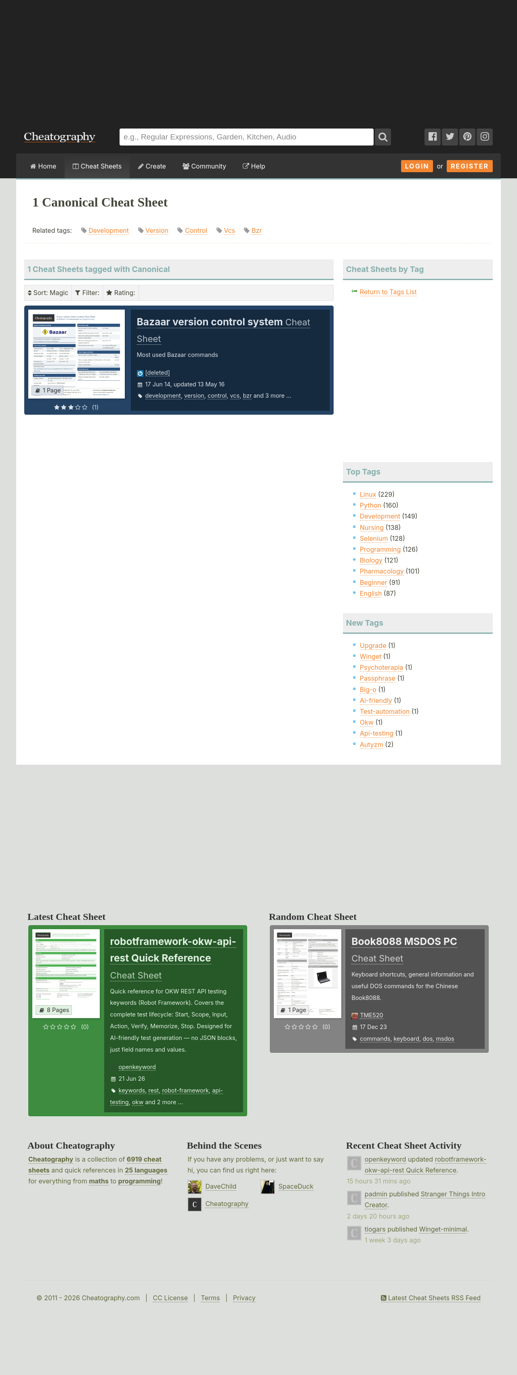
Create (152, 166)
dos (427, 1038)
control (217, 395)
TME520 (371, 1015)
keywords (132, 1090)
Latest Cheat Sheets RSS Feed (431, 1298)
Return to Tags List (388, 292)
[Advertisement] (258, 60)
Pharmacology (382, 571)
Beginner (373, 582)
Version (156, 230)
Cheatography (50, 1159)
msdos (445, 1038)
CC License (170, 1298)
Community (204, 166)
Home (43, 166)
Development (108, 230)
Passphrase (377, 678)
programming (139, 1181)
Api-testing (376, 733)
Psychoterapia (382, 667)
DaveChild (220, 1186)
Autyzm (371, 744)
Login (417, 166)
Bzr (257, 230)
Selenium (374, 538)
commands (375, 1038)
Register (470, 166)
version (194, 395)
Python (370, 505)
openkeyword (137, 1066)
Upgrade (373, 645)
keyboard (407, 1038)
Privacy (244, 1298)
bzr (247, 395)
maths (99, 1181)
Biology (371, 560)
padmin (376, 1194)
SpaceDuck (295, 1186)
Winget (370, 656)
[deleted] (157, 372)
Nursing (372, 527)
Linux (368, 494)
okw (137, 1102)
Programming (380, 549)
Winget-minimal (443, 1229)
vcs (235, 395)
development (163, 395)
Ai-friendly (376, 700)
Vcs (229, 230)
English (371, 593)
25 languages (146, 1170)
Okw (367, 722)
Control (196, 230)
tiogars (375, 1229)
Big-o (368, 689)
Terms (210, 1298)
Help (254, 166)
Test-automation (385, 711)
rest (153, 1090)
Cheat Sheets (97, 166)
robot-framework (185, 1090)
